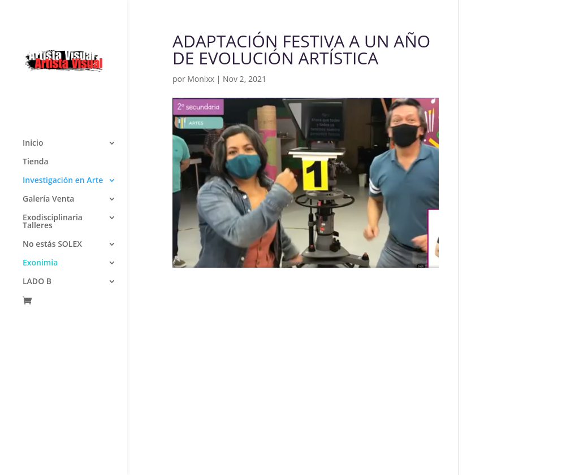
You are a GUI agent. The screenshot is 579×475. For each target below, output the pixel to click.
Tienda (36, 64)
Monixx (200, 78)
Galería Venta (48, 101)
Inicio (33, 45)
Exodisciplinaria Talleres (53, 124)
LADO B (37, 184)
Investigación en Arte (63, 83)
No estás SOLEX (52, 146)
